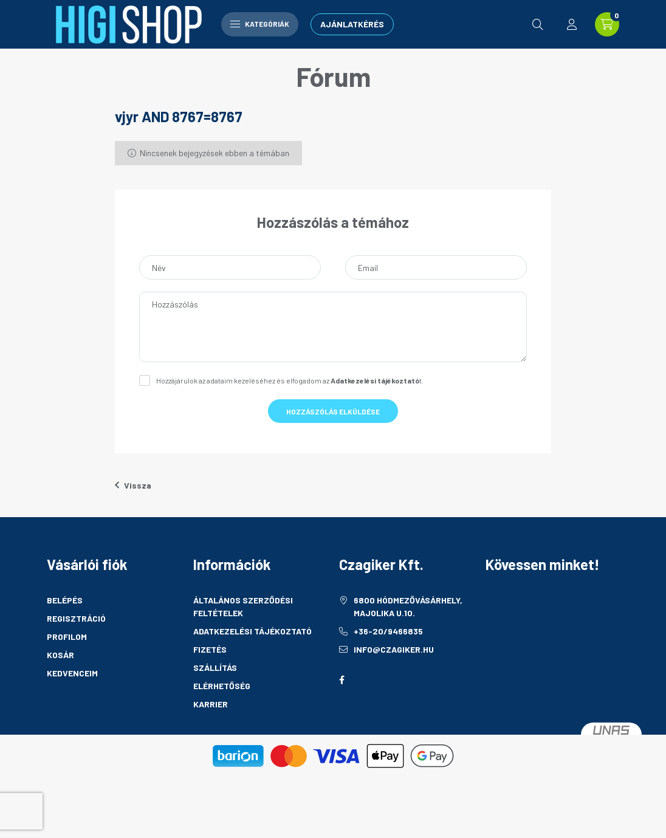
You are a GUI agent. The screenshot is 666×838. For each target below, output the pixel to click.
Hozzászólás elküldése (333, 411)
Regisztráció (76, 618)
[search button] (538, 24)
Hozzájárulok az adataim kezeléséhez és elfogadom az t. (290, 380)
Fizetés (210, 649)
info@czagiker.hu (394, 649)
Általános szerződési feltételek (243, 606)
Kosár (60, 655)
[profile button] (572, 24)
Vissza (133, 485)
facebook (341, 680)
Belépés (65, 600)
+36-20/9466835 (388, 631)
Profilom (67, 636)
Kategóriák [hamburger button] (259, 23)
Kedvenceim (72, 673)
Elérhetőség (221, 686)
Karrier (210, 704)
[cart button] (607, 24)
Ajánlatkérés (352, 24)
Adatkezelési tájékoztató (252, 631)
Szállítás (215, 667)
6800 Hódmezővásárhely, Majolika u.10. (408, 606)
